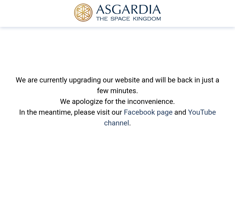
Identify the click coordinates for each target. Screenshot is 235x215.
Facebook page (148, 112)
